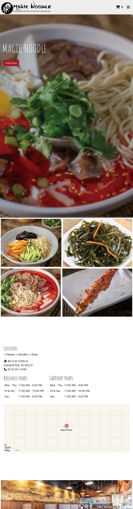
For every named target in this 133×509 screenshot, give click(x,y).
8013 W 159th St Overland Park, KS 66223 (18, 363)
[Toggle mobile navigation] (128, 7)
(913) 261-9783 (15, 369)
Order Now (11, 63)
